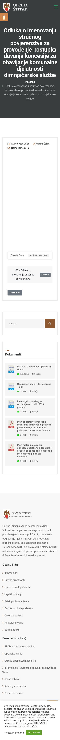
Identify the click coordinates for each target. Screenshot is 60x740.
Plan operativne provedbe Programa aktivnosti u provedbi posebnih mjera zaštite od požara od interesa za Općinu (34, 426)
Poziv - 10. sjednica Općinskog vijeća (34, 368)
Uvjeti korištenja (13, 594)
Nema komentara (18, 148)
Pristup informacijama (16, 601)
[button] (4, 17)
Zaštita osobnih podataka (18, 608)
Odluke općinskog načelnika (20, 660)
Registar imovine (13, 622)
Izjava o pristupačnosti (17, 587)
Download (45, 274)
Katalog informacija (15, 686)
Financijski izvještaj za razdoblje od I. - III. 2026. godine (30, 404)
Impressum (10, 573)
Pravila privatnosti (14, 580)
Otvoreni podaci (13, 615)
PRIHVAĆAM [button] (34, 732)
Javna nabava (12, 679)
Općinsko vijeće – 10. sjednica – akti (34, 385)
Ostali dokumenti (13, 693)
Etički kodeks (12, 629)
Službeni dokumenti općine (19, 646)
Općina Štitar (41, 143)
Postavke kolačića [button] (14, 732)
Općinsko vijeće (13, 653)
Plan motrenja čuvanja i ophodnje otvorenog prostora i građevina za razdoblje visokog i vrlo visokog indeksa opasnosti (34, 451)
